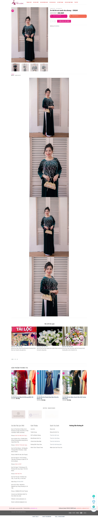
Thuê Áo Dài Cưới (54, 435)
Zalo (94, 503)
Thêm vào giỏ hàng (64, 21)
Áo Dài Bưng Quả (44, 2)
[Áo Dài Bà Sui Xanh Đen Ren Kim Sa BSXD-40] (49, 382)
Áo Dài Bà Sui (52, 2)
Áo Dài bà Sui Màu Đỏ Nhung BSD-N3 (22, 397)
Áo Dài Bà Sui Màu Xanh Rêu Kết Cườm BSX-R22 (74, 397)
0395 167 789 (18, 445)
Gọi (93, 498)
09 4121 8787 (20, 481)
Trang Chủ (29, 2)
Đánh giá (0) (18, 75)
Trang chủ (52, 8)
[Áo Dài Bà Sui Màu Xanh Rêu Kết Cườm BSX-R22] (74, 382)
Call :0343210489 (60, 516)
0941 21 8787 (18, 464)
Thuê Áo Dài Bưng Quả (56, 444)
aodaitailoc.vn (33, 508)
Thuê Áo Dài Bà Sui (55, 441)
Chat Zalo (35, 516)
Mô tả (12, 75)
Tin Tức (76, 2)
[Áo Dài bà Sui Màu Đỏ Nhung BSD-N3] (23, 382)
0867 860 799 (18, 473)
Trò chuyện (93, 508)
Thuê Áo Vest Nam (54, 438)
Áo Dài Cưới (35, 2)
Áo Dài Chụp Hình (69, 2)
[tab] (12, 75)
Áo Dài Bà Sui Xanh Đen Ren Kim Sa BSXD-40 (47, 397)
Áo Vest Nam (60, 2)
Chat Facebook (46, 516)
